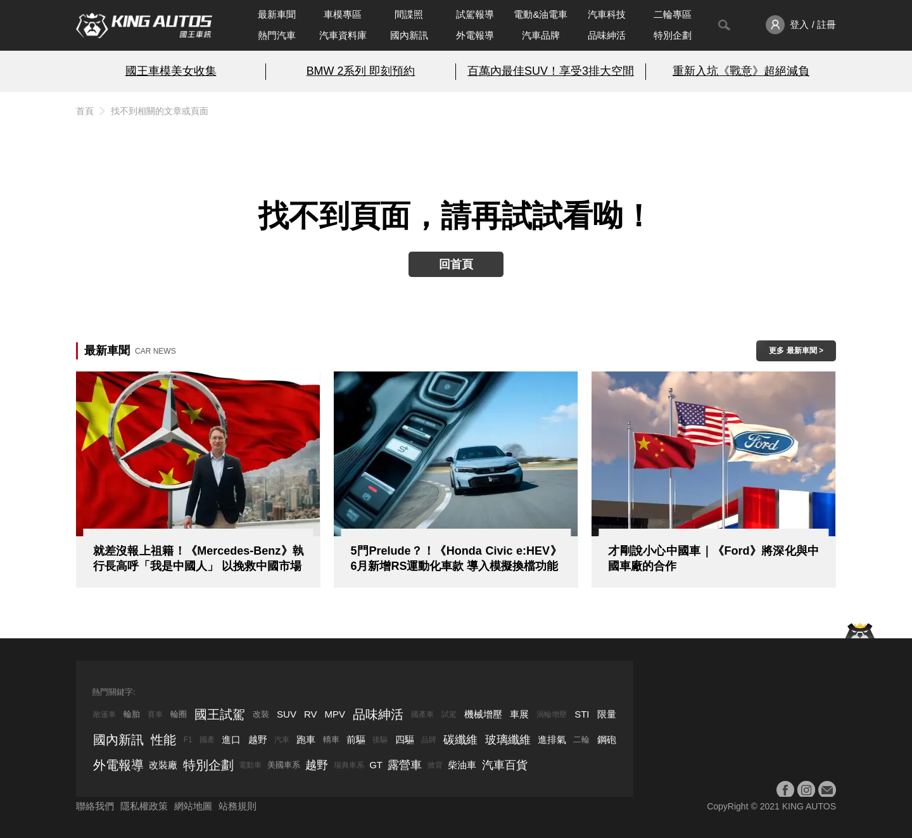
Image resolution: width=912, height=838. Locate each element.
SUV (286, 714)
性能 (163, 740)
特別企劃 (673, 35)
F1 (188, 739)
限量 (606, 714)
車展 (519, 714)
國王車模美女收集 (171, 71)
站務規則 (237, 806)
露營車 (405, 765)
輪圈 (178, 714)
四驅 (404, 739)
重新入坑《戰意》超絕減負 (741, 71)
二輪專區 (673, 14)
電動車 (250, 765)
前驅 (355, 739)
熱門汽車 (277, 35)
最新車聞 (277, 14)
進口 (231, 739)
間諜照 (409, 14)
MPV (335, 714)
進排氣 (552, 739)
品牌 (428, 739)
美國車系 (283, 765)
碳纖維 (460, 739)
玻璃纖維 (508, 739)
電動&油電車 (540, 14)
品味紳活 (607, 35)
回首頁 (456, 264)
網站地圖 (193, 806)
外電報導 (475, 35)
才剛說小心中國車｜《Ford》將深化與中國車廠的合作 (713, 558)
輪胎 (132, 714)
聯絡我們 (95, 806)
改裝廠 (163, 764)
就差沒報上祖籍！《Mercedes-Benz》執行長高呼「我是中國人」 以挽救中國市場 (198, 558)
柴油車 (462, 764)
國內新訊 (409, 35)
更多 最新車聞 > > (796, 353)
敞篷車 (104, 714)
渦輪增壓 (551, 714)
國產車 (422, 714)
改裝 (261, 714)
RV (310, 714)
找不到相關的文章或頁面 (159, 111)
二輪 (581, 739)
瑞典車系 (349, 765)
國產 (207, 739)
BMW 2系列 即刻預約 (361, 71)
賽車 (155, 714)
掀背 (435, 765)
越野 (257, 739)
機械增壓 (483, 714)
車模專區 (343, 14)
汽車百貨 (505, 765)
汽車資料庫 (343, 35)
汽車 (281, 739)
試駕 (449, 714)
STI (581, 714)
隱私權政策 (144, 806)
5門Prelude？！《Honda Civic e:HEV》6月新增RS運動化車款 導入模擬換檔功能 (455, 558)
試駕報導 (475, 14)
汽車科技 (607, 14)
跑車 (305, 739)
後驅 (380, 739)
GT (376, 764)
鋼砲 (606, 739)
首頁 (85, 111)
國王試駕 (219, 714)
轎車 (331, 739)
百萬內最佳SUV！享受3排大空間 (550, 71)
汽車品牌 (541, 35)
